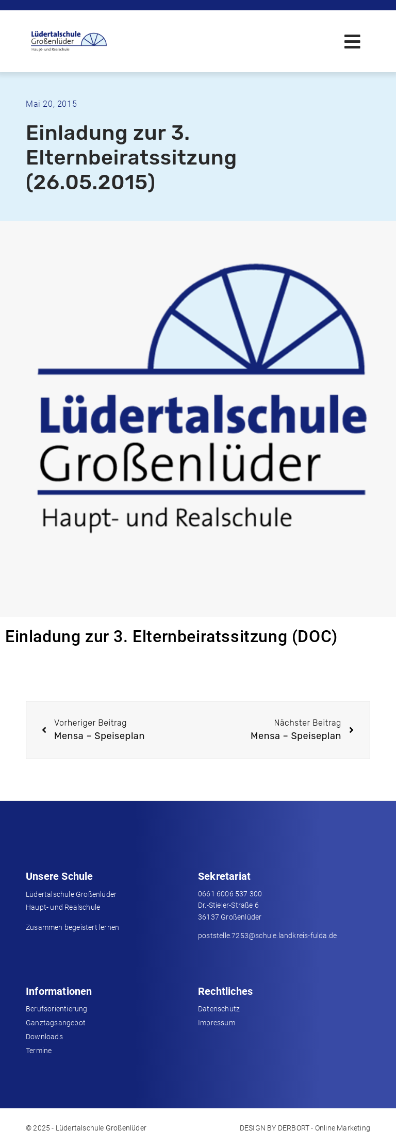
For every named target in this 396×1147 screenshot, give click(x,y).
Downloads (44, 1037)
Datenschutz (219, 1009)
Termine (39, 1050)
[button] (352, 41)
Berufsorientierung (57, 1009)
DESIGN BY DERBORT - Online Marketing (305, 1128)
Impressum (216, 1023)
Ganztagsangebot (56, 1023)
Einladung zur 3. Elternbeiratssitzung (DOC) (171, 636)
